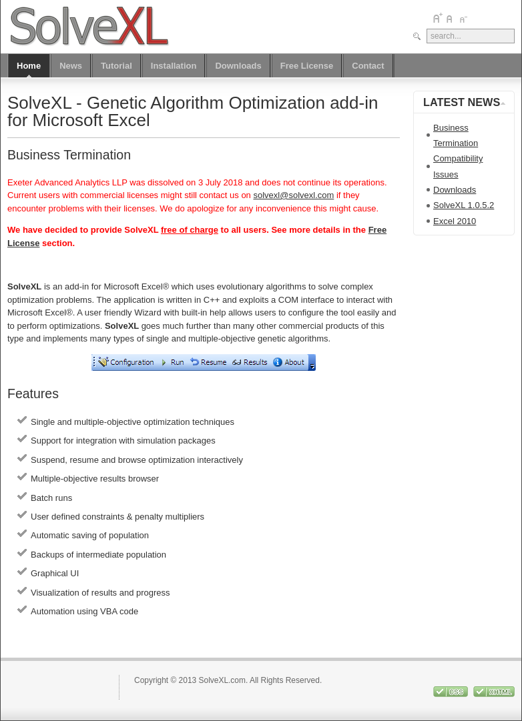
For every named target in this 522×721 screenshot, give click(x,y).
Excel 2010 (454, 221)
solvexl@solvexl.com (293, 195)
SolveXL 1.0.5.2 (463, 205)
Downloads (454, 190)
